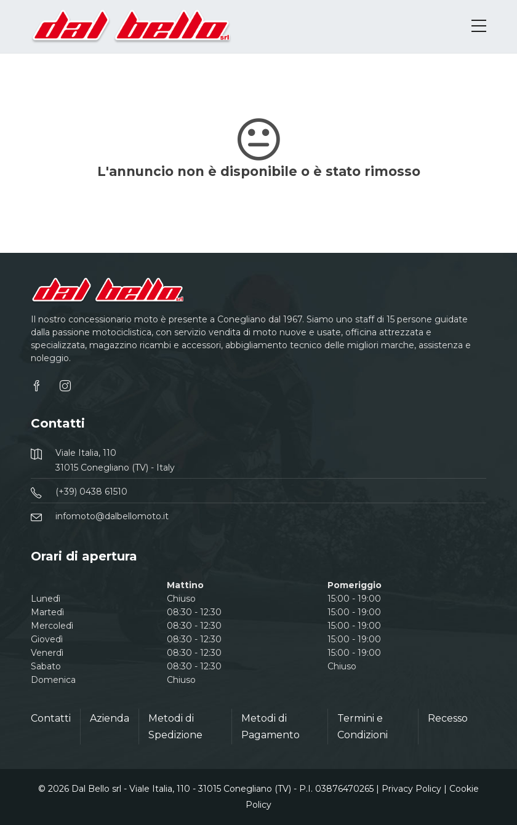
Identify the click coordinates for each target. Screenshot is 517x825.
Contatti (51, 718)
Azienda (109, 718)
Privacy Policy (411, 788)
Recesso (448, 718)
